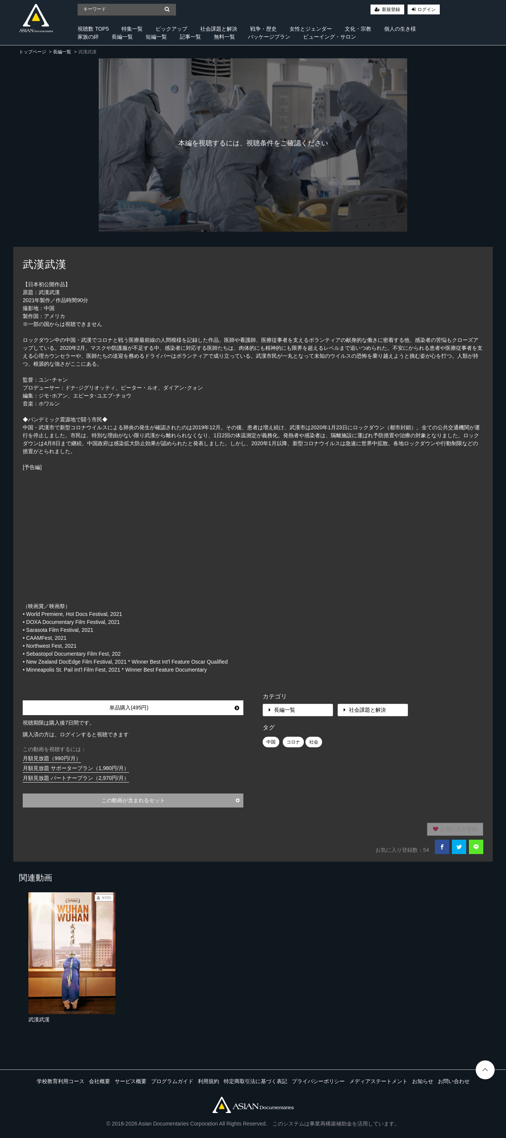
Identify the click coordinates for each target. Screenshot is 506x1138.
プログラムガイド (172, 1081)
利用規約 (208, 1081)
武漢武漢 (39, 1019)
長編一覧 (122, 37)
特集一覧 (132, 29)
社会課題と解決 (218, 29)
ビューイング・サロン (329, 37)
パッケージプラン (269, 37)
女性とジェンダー (311, 29)
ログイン (426, 9)
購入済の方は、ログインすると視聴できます (76, 734)
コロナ (293, 742)
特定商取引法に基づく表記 (255, 1081)
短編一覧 (156, 37)
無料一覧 (224, 37)
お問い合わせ (454, 1081)
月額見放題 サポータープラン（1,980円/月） (76, 768)
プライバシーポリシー (318, 1081)
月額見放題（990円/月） (52, 758)
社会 (313, 742)
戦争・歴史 (263, 29)
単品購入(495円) (174, 708)
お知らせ (422, 1081)
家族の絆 (88, 37)
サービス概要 (130, 1081)
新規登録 (391, 9)
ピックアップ (171, 29)
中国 (271, 742)
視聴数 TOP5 (93, 29)
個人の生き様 (400, 29)
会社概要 (99, 1081)
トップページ (32, 52)
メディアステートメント (378, 1081)
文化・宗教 (358, 29)
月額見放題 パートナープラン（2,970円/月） (76, 778)
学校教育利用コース (60, 1081)
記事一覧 (190, 37)
